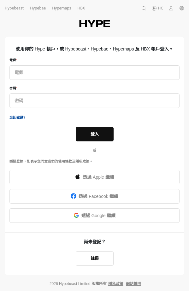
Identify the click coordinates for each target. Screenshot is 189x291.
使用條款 (65, 161)
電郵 (12, 60)
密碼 (12, 88)
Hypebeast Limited (74, 284)
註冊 (95, 258)
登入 (95, 134)
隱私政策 (82, 161)
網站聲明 (133, 284)
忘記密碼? (17, 117)
